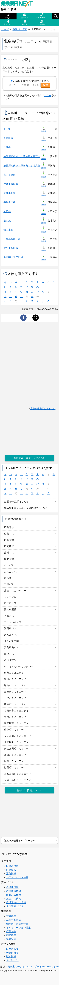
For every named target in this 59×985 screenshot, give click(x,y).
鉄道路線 (41, 22)
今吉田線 (8, 138)
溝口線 (7, 220)
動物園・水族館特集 (17, 923)
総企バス (9, 653)
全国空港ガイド (14, 906)
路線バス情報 (8, 9)
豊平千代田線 (10, 248)
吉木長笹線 (9, 174)
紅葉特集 (11, 931)
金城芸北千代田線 (13, 257)
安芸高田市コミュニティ (17, 736)
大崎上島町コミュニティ (17, 780)
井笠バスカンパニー (15, 590)
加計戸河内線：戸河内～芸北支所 (21, 165)
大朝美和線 (9, 193)
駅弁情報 (11, 956)
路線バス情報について (29, 790)
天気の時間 (12, 952)
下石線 (7, 129)
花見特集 (11, 916)
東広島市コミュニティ (16, 723)
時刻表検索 (12, 866)
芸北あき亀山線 (12, 239)
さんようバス (11, 634)
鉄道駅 (25, 22)
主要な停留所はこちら (16, 501)
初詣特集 (11, 935)
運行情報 (11, 873)
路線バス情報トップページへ (20, 840)
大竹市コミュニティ (15, 717)
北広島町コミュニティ (16, 742)
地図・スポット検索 (17, 877)
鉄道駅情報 (12, 887)
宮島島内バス (11, 647)
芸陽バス (9, 552)
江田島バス (10, 628)
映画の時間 (12, 949)
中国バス (9, 584)
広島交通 (9, 540)
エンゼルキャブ (12, 622)
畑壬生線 (8, 229)
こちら (47, 95)
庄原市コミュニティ (15, 704)
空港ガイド (8, 22)
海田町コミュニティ (15, 754)
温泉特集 (11, 939)
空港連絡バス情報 (16, 902)
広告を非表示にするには (43, 408)
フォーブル (10, 596)
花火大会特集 (13, 920)
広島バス (9, 533)
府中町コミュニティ (15, 729)
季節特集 (6, 911)
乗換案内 (6, 861)
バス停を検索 (20, 80)
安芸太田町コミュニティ (17, 748)
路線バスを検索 (40, 80)
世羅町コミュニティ (15, 767)
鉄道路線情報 (13, 891)
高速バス (24, 15)
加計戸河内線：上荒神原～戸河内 (21, 156)
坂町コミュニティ (14, 761)
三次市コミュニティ (15, 698)
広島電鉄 (9, 527)
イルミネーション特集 (18, 927)
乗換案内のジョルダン (20, 966)
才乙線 (7, 211)
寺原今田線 (9, 202)
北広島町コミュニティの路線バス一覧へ (26, 507)
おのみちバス (11, 571)
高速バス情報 (13, 898)
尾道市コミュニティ (15, 685)
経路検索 (11, 869)
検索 (45, 85)
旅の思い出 (12, 960)
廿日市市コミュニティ (16, 710)
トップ (5, 29)
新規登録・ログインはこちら (29, 458)
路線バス (8, 15)
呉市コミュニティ (14, 672)
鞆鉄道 (7, 577)
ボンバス (9, 565)
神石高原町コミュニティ (17, 773)
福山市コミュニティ (15, 679)
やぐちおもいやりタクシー (18, 666)
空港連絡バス (41, 15)
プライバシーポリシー (46, 966)
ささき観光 (10, 660)
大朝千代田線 (10, 184)
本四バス (9, 615)
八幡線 (7, 147)
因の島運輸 (10, 609)
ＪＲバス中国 (11, 641)
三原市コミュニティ (15, 691)
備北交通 (9, 559)
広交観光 (9, 546)
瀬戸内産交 (10, 603)
